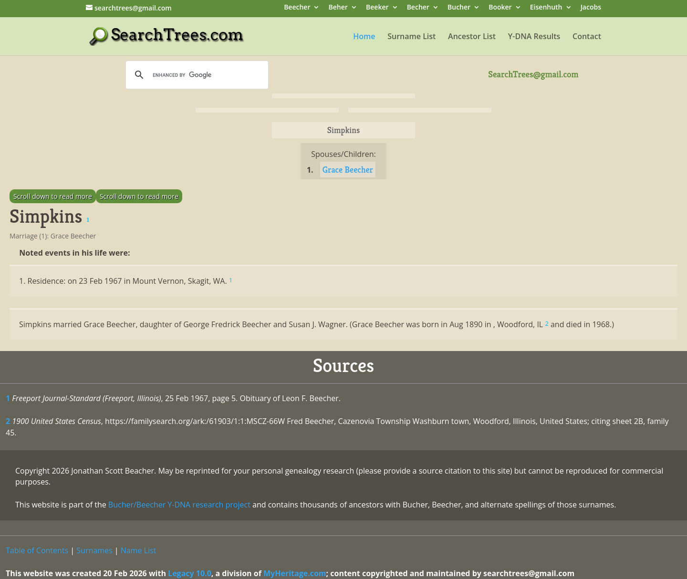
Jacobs (591, 7)
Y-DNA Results (534, 37)
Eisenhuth (546, 7)
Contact (586, 37)
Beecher (297, 7)
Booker (500, 7)
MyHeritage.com (294, 573)
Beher (338, 7)
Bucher (459, 7)
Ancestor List (472, 37)
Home (364, 37)
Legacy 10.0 (189, 573)
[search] (196, 75)
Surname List (411, 37)
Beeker (377, 7)
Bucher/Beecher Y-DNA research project (179, 504)
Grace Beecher (348, 169)
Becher (418, 7)
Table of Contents (37, 550)
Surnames (94, 550)
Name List (138, 550)
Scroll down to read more (52, 196)
